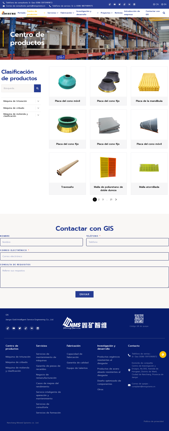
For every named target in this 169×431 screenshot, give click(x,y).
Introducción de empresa (132, 13)
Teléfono (92, 236)
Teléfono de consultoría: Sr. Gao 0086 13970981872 (29, 2)
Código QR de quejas (139, 326)
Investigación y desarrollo (87, 13)
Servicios (53, 13)
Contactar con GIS (153, 13)
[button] (164, 13)
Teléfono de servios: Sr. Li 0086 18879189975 (72, 6)
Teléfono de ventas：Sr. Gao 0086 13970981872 (144, 355)
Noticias (119, 13)
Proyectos (106, 13)
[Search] (37, 88)
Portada (21, 13)
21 (111, 199)
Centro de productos (36, 13)
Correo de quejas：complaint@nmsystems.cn (143, 385)
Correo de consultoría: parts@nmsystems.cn (25, 6)
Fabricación (67, 13)
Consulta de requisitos (15, 265)
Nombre (5, 236)
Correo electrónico (14, 250)
